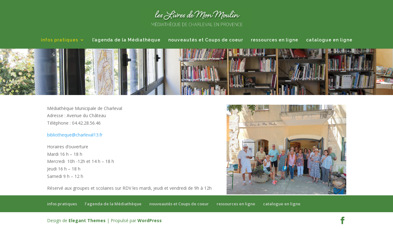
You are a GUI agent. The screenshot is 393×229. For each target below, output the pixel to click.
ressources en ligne (274, 40)
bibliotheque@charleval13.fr (75, 135)
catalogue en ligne (329, 40)
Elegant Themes (87, 220)
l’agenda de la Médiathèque (126, 40)
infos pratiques (59, 40)
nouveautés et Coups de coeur (205, 40)
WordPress (149, 220)
